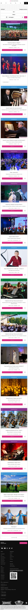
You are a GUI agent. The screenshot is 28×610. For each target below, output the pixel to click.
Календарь (11, 17)
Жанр (14, 14)
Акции (1, 555)
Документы (11, 555)
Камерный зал (2, 570)
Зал (14, 11)
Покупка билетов (2, 556)
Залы (1, 566)
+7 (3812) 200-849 (3, 592)
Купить (12, 114)
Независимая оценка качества (14, 568)
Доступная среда (2, 561)
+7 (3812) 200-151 (3, 595)
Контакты (11, 561)
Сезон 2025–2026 (2, 577)
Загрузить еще (14, 537)
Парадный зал (2, 571)
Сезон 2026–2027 (2, 576)
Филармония (12, 551)
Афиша (2, 551)
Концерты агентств (23, 9)
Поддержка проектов (12, 565)
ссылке (12, 571)
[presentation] (26, 603)
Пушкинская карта (3, 560)
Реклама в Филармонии (12, 566)
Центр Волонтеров (12, 556)
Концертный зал (2, 567)
